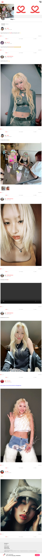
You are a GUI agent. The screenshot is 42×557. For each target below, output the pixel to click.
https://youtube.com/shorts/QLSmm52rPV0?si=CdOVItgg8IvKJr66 (10, 385)
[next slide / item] (41, 163)
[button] (20, 184)
